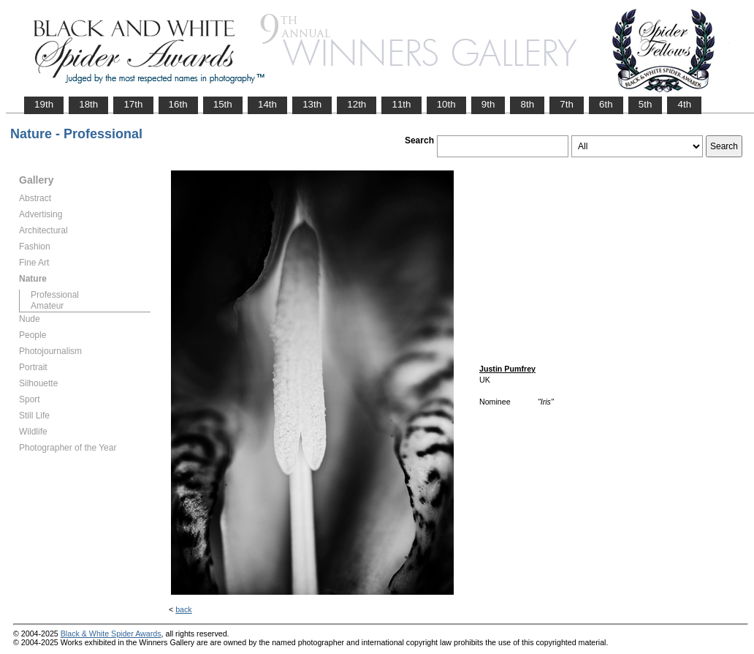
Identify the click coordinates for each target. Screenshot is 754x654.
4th (684, 104)
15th (222, 104)
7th (567, 104)
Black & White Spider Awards (111, 633)
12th (356, 104)
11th (401, 104)
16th (178, 104)
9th (488, 104)
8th (527, 104)
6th (606, 104)
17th (133, 104)
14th (267, 104)
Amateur (47, 306)
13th (312, 104)
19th (43, 104)
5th (645, 104)
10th (446, 104)
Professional (55, 295)
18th (88, 104)
